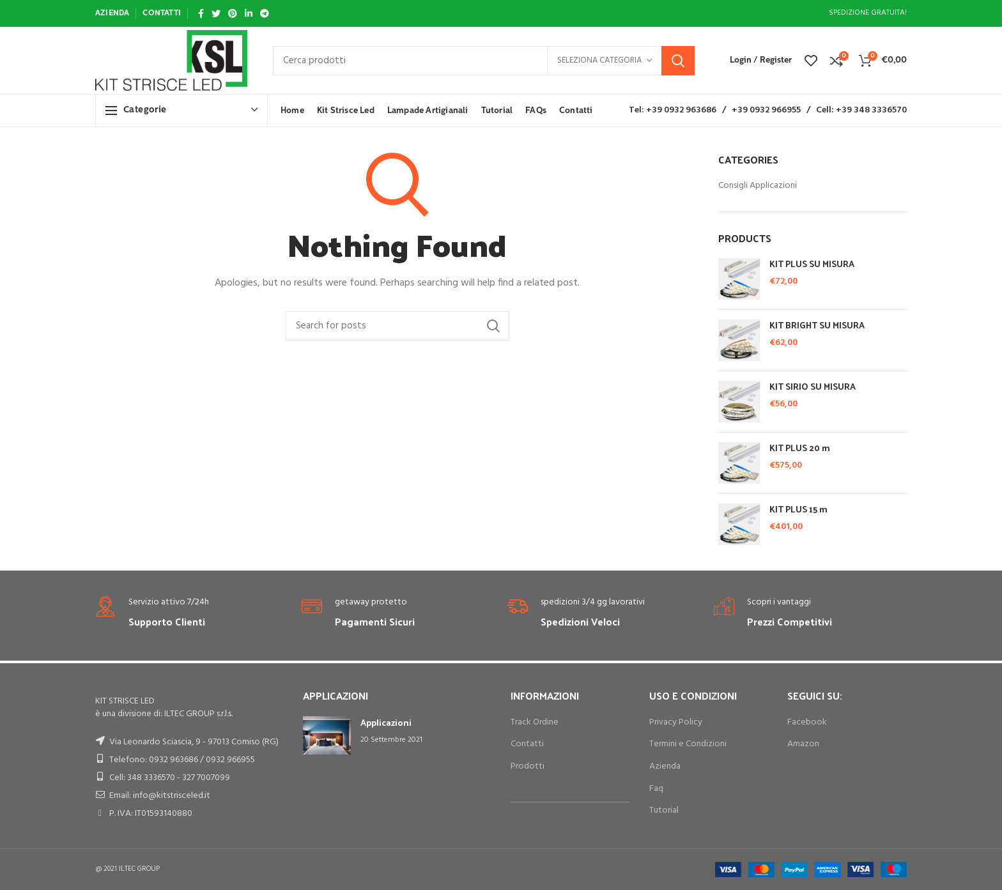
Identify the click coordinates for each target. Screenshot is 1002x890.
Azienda (665, 766)
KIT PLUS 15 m (798, 509)
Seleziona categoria (599, 60)
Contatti (527, 744)
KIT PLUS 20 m (799, 448)
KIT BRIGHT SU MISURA (817, 325)
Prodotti (527, 766)
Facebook (807, 722)
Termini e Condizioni (688, 744)
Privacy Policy (675, 722)
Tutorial (664, 810)
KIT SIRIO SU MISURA (812, 386)
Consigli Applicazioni (757, 186)
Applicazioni (386, 722)
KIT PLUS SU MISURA (811, 264)
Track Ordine (535, 722)
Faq (656, 788)
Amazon (803, 744)
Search (678, 60)
